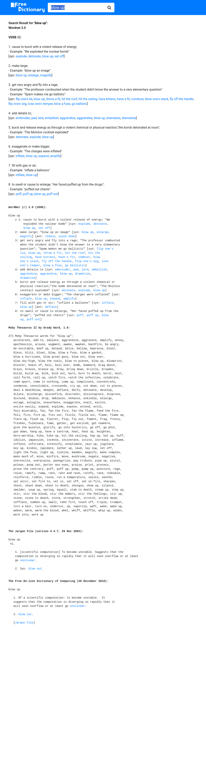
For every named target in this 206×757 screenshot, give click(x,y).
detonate (34, 56)
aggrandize (68, 118)
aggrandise (85, 118)
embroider (23, 118)
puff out (52, 194)
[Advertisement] (103, 660)
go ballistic (79, 104)
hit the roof (69, 99)
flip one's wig (18, 104)
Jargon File (24, 622)
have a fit (123, 99)
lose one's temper (40, 104)
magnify (46, 75)
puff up (28, 194)
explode (21, 56)
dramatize (113, 118)
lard (40, 118)
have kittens (107, 99)
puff (18, 194)
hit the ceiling (88, 99)
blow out (35, 568)
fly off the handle (181, 99)
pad (34, 118)
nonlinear (27, 560)
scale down (66, 236)
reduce (50, 236)
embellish (51, 118)
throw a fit (53, 99)
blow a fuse (62, 104)
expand (43, 156)
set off (59, 56)
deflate (51, 307)
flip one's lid (24, 99)
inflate (20, 156)
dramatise (129, 118)
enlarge (33, 75)
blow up (47, 56)
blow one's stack (156, 99)
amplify (55, 156)
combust (137, 99)
